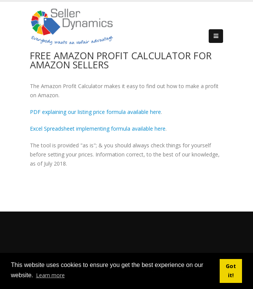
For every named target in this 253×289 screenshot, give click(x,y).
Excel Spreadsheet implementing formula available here (98, 128)
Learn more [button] (50, 275)
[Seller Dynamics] (83, 25)
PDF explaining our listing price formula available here (95, 111)
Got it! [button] (231, 270)
